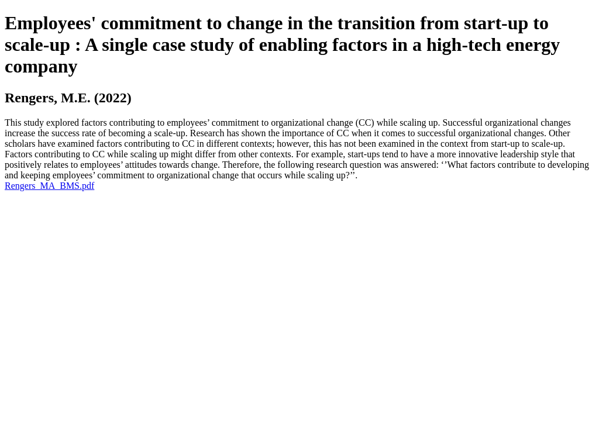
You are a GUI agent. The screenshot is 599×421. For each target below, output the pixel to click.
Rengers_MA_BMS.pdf (49, 186)
